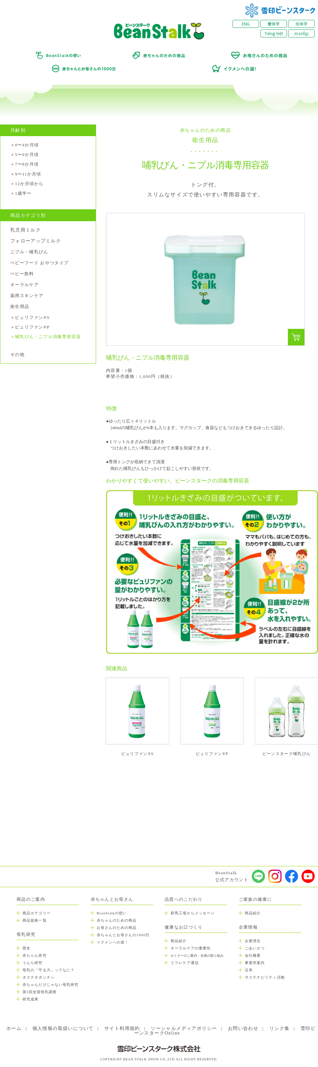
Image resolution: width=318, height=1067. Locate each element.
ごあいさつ (255, 948)
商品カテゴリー (37, 913)
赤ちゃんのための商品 (117, 920)
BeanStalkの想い (112, 913)
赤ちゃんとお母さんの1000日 (123, 935)
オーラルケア (24, 284)
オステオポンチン (39, 977)
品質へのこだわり (183, 899)
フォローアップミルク (35, 241)
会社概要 (253, 955)
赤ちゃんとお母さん (112, 899)
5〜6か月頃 (27, 154)
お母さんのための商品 (117, 928)
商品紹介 (178, 941)
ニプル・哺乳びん (29, 251)
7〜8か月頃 (27, 164)
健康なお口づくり (183, 927)
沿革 (249, 970)
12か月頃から (29, 183)
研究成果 (30, 999)
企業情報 (248, 927)
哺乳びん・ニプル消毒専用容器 (48, 336)
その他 (17, 354)
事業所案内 (255, 963)
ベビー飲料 (22, 273)
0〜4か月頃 (27, 145)
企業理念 (253, 941)
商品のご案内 (31, 899)
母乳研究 (26, 934)
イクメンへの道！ (113, 942)
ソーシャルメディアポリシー (184, 1028)
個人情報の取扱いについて (63, 1028)
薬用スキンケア (26, 295)
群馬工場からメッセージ (193, 913)
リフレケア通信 (185, 963)
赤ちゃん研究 (35, 955)
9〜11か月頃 (28, 174)
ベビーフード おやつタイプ (39, 262)
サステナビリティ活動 (265, 977)
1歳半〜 (23, 193)
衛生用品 (19, 306)
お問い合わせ (243, 1028)
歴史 (26, 948)
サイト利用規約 (122, 1028)
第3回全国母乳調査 (40, 992)
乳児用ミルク (25, 230)
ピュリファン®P (32, 327)
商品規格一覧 (35, 920)
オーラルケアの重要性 (191, 948)
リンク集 (279, 1028)
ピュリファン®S (32, 317)
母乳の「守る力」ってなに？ (49, 970)
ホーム (14, 1028)
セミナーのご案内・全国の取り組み (197, 955)
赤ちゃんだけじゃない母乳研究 (51, 985)
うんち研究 (33, 963)
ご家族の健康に (255, 899)
